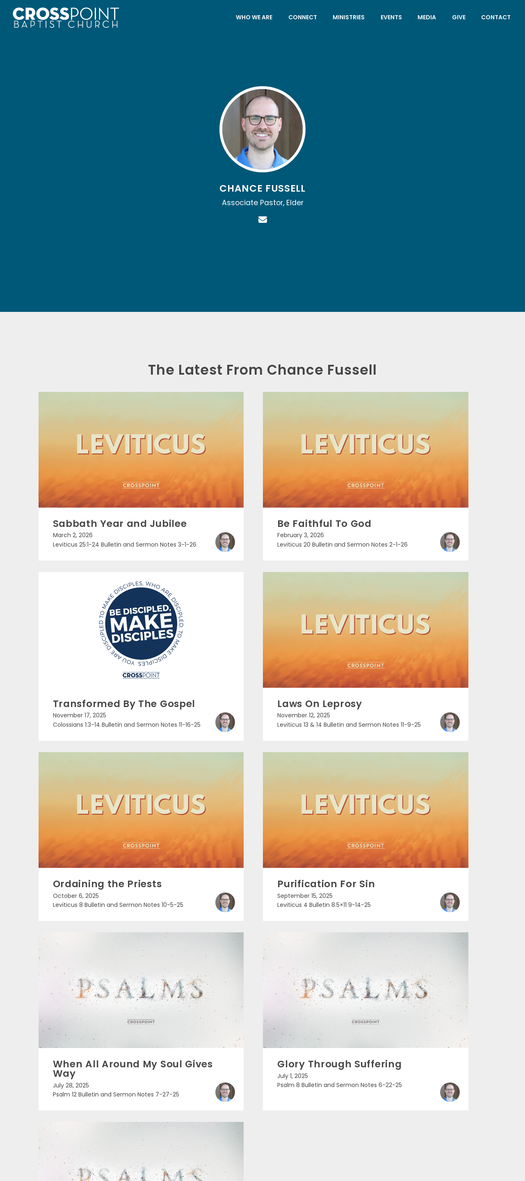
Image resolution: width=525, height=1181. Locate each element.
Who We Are (254, 17)
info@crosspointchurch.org (87, 1046)
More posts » (262, 885)
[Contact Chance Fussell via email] (262, 220)
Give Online (438, 1046)
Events (391, 17)
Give (459, 17)
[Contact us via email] (87, 1012)
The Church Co (262, 1136)
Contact (496, 17)
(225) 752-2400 (204, 1046)
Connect (302, 17)
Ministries (349, 17)
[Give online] (438, 1012)
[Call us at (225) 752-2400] (204, 1012)
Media (427, 17)
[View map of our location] (321, 1012)
